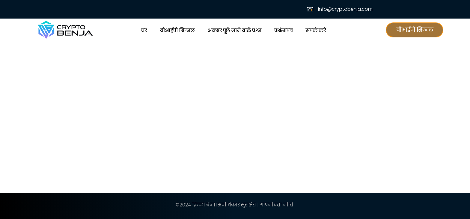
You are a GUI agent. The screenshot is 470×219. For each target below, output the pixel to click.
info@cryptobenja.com (345, 9)
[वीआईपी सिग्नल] (414, 29)
